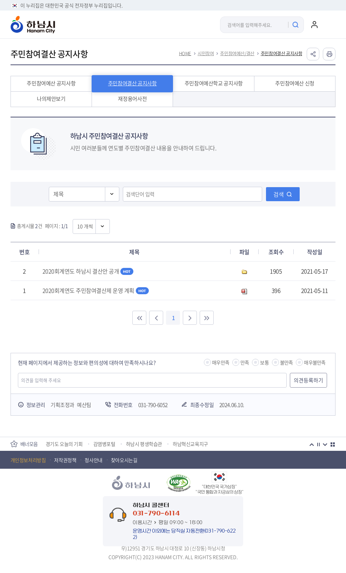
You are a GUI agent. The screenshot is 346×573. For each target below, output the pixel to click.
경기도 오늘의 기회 (64, 444)
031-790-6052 (153, 404)
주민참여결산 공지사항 (281, 53)
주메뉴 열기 (328, 25)
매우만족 (220, 362)
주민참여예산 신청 (294, 83)
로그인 (314, 25)
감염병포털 (104, 444)
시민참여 (206, 53)
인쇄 (329, 54)
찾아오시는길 (124, 459)
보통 (264, 362)
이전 (311, 444)
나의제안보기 (51, 99)
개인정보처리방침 (28, 459)
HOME (185, 53)
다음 (325, 444)
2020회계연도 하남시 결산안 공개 (88, 271)
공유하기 (313, 54)
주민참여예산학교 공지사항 (214, 83)
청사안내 (93, 459)
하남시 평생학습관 (144, 444)
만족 (244, 362)
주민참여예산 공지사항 (51, 83)
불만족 (286, 362)
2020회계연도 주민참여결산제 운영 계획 (95, 290)
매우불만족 (314, 362)
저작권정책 (65, 459)
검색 (278, 194)
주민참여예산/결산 (237, 53)
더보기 (332, 444)
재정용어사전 (132, 99)
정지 (318, 444)
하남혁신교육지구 (190, 444)
